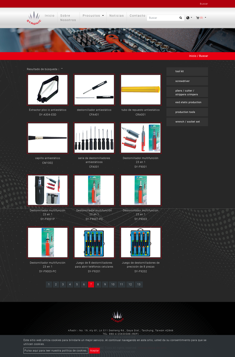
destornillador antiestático (94, 109)
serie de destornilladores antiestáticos (94, 160)
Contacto (138, 15)
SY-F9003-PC (47, 271)
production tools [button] (185, 112)
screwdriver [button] (182, 81)
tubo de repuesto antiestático (141, 109)
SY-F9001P (47, 219)
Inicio (50, 15)
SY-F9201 (94, 271)
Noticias (117, 15)
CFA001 (94, 166)
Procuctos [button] (92, 15)
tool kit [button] (179, 71)
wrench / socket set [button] (187, 121)
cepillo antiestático (47, 158)
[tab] (187, 71)
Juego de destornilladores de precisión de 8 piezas (141, 264)
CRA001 (141, 114)
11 (121, 284)
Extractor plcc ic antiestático (47, 109)
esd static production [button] (188, 102)
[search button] (180, 18)
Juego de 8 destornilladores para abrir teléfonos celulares (94, 264)
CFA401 (94, 114)
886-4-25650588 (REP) (124, 334)
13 (139, 284)
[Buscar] (165, 18)
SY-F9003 (140, 219)
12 (130, 284)
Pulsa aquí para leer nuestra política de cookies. (55, 350)
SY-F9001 (140, 166)
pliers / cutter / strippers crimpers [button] (186, 92)
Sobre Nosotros (68, 18)
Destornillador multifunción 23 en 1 (140, 160)
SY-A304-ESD (47, 114)
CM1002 (47, 162)
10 (113, 284)
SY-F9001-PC (94, 219)
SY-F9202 (140, 271)
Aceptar (94, 350)
